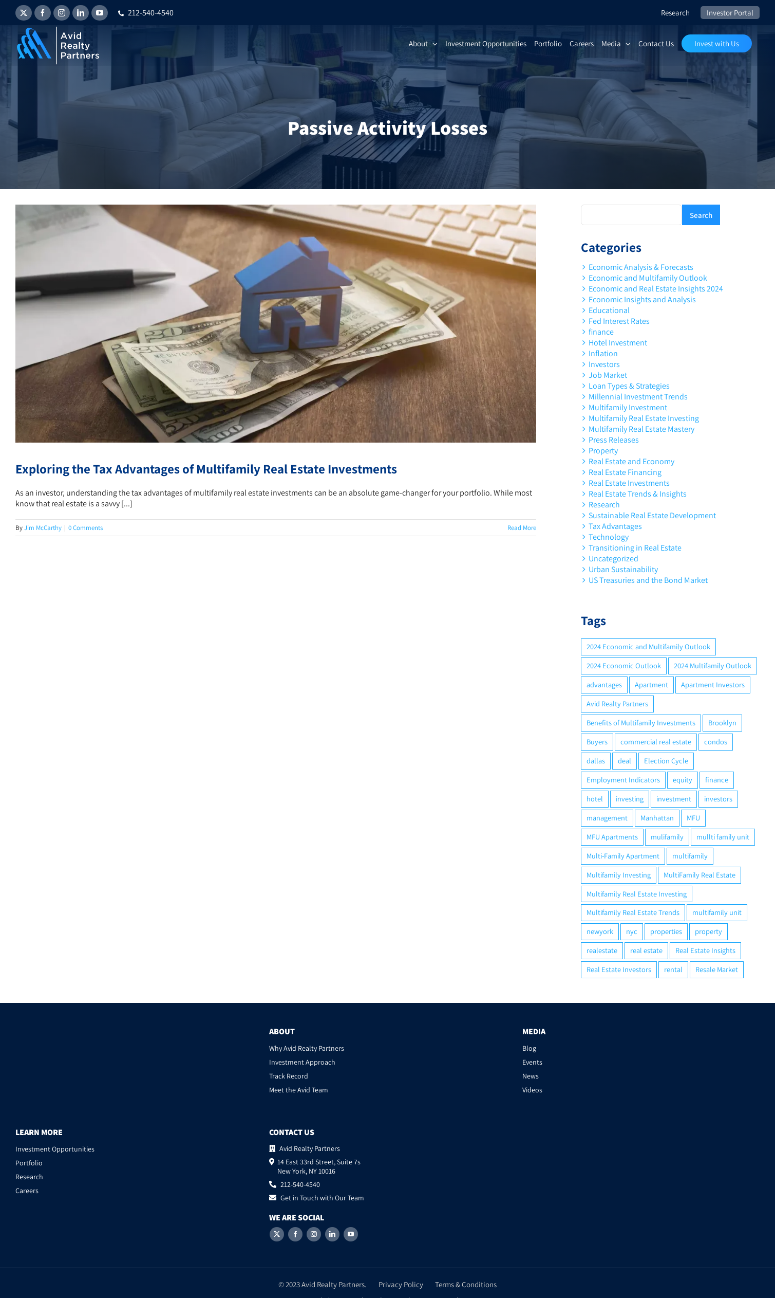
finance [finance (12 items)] (716, 779)
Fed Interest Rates (619, 321)
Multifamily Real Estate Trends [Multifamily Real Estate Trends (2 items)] (633, 912)
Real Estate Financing (625, 472)
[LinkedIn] (332, 1225)
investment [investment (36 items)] (673, 798)
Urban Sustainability (623, 569)
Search (701, 215)
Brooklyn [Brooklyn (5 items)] (722, 722)
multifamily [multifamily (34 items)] (690, 856)
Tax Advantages (615, 526)
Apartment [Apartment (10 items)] (651, 684)
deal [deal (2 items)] (624, 760)
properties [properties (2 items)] (666, 931)
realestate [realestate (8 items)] (602, 950)
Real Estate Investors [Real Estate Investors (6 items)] (619, 969)
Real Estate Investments (629, 483)
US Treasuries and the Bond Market (648, 580)
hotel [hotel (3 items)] (595, 798)
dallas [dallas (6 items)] (596, 760)
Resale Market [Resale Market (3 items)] (716, 969)
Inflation (603, 353)
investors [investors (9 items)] (718, 798)
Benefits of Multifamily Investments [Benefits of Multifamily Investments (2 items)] (641, 722)
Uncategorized (613, 558)
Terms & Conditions (466, 1275)
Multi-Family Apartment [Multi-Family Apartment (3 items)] (623, 856)
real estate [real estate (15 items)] (646, 950)
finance (601, 331)
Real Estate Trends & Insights (638, 493)
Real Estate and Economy (631, 461)
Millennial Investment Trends (638, 396)
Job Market (608, 375)
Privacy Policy (401, 1275)
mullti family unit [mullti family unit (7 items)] (722, 837)
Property (603, 450)
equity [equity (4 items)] (682, 779)
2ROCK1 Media (441, 1291)
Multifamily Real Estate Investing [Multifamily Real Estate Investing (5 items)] (637, 894)
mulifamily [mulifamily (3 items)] (667, 837)
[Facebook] (295, 1225)
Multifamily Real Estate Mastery (641, 429)
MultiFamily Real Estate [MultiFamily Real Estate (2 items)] (699, 875)
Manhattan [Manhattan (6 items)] (657, 817)
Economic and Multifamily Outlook (648, 277)
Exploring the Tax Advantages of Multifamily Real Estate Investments (206, 468)
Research (604, 504)
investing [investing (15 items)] (630, 798)
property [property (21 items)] (708, 931)
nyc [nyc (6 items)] (631, 931)
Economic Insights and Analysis (642, 299)
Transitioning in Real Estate (635, 547)
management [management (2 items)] (607, 817)
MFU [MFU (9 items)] (693, 817)
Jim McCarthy (43, 527)
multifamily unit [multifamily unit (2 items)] (717, 912)
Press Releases (614, 439)
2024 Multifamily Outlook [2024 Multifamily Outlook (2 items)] (712, 665)
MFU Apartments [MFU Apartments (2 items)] (612, 837)
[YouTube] (351, 1225)
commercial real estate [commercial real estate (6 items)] (655, 741)
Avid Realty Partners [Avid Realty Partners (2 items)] (617, 703)
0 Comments (85, 527)
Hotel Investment (618, 342)
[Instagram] (314, 1225)
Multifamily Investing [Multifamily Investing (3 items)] (619, 875)
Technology (609, 537)
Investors (604, 364)
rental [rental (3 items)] (673, 969)
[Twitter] (277, 1225)
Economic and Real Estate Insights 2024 (656, 288)
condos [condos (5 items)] (715, 741)
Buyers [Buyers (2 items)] (597, 741)
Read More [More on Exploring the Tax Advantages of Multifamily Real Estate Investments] (521, 527)
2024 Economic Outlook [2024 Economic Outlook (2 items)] (624, 665)
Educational (609, 310)
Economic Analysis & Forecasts (641, 267)
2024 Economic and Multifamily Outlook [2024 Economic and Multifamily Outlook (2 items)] (648, 646)
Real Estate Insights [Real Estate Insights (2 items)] (705, 950)
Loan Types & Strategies (629, 385)
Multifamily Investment (628, 407)
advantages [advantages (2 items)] (604, 684)
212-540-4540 (146, 12)
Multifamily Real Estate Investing (644, 418)
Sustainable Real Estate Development (652, 515)
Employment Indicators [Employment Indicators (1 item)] (623, 779)
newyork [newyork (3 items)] (600, 931)
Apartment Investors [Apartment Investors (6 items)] (713, 684)
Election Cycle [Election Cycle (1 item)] (666, 760)
